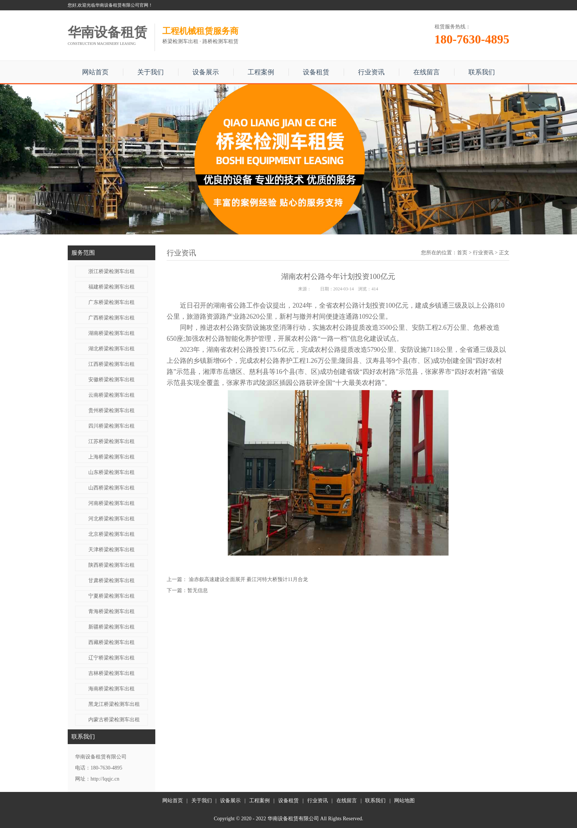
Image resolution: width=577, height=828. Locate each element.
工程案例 (261, 72)
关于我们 (150, 72)
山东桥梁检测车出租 (111, 472)
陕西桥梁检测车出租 (111, 565)
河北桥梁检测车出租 (111, 518)
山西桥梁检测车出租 (111, 488)
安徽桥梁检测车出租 (111, 379)
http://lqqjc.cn (105, 779)
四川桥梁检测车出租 (111, 426)
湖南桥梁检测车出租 (111, 333)
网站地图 (404, 800)
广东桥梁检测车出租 (111, 302)
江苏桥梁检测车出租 (111, 441)
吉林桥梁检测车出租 (111, 673)
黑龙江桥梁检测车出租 (114, 704)
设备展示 (205, 72)
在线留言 (426, 72)
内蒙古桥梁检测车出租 (114, 719)
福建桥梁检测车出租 (111, 287)
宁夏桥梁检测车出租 (111, 596)
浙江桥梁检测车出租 (111, 271)
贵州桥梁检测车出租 (111, 410)
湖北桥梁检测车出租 (111, 348)
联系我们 (481, 72)
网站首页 (95, 72)
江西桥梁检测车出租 (111, 364)
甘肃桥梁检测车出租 (111, 580)
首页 (462, 252)
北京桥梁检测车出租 (111, 534)
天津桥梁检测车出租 (111, 549)
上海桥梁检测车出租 (111, 457)
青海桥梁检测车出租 (111, 611)
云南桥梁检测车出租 (111, 395)
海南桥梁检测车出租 (111, 688)
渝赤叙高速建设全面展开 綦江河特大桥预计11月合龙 (248, 579)
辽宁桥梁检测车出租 (111, 658)
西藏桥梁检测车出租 (111, 642)
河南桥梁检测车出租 (111, 503)
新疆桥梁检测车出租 (111, 627)
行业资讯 (371, 72)
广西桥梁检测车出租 (111, 318)
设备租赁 (316, 72)
